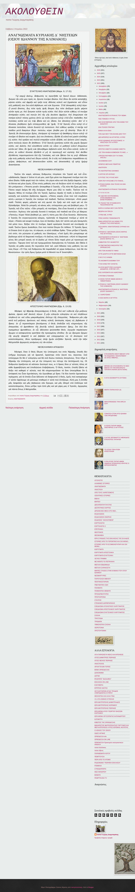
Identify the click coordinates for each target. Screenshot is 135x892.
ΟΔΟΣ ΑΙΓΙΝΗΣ (100, 733)
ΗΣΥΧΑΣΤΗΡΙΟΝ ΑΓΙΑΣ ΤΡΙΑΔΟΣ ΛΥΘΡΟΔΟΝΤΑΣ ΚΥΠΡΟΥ (106, 692)
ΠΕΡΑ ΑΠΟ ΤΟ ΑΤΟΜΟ (103, 760)
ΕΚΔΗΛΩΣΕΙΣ (99, 514)
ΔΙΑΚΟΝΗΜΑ (99, 673)
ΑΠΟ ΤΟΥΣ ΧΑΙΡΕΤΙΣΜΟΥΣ (104, 492)
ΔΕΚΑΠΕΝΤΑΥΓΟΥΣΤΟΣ (103, 505)
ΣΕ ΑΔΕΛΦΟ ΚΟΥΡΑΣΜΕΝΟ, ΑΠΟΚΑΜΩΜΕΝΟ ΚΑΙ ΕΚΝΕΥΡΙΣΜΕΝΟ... (108, 198)
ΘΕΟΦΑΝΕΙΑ (99, 535)
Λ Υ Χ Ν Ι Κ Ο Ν (103, 193)
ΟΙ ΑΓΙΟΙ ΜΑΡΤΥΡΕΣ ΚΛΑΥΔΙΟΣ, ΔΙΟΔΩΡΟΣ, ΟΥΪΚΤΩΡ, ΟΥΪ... (109, 268)
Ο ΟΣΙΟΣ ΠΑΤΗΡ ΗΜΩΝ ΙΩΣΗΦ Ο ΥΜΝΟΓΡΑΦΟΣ (110, 280)
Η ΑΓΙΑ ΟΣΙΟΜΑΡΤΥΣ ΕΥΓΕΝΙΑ (115, 378)
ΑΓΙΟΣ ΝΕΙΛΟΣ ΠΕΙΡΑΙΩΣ (104, 660)
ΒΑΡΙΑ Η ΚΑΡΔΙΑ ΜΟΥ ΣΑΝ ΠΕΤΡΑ (110, 208)
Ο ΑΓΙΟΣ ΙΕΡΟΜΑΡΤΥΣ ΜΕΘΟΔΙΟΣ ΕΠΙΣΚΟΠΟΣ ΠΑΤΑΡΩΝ (116, 438)
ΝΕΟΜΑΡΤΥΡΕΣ (100, 576)
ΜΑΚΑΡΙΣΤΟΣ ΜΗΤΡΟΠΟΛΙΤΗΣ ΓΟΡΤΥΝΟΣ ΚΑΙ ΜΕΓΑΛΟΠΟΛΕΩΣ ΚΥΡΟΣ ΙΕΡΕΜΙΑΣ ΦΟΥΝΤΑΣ (112, 726)
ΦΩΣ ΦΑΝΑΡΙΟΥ (100, 772)
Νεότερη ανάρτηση (14, 407)
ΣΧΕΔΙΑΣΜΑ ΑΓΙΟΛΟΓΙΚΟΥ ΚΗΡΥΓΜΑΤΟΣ (109, 606)
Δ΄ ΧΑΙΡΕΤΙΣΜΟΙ (104, 295)
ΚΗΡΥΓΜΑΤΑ (99, 549)
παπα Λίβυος (99, 750)
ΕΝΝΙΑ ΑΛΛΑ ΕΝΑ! (104, 130)
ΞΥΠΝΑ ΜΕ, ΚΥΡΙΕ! (105, 215)
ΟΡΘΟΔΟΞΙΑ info (101, 736)
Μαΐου (101, 109)
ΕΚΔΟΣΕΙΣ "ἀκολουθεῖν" (103, 679)
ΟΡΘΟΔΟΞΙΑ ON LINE (102, 739)
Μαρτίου (102, 302)
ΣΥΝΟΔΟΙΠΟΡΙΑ (100, 769)
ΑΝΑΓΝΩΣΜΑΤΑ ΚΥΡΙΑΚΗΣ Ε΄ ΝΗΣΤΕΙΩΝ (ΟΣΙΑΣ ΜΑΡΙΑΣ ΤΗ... (113, 238)
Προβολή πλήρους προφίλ (103, 838)
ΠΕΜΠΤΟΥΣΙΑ (100, 757)
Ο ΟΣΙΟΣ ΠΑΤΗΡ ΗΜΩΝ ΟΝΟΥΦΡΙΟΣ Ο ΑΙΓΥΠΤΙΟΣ (114, 426)
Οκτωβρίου (103, 93)
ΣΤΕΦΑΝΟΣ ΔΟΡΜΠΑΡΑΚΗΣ (105, 603)
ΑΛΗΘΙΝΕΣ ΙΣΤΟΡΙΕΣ (102, 483)
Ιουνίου (101, 106)
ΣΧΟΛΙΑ (97, 615)
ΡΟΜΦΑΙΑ (98, 766)
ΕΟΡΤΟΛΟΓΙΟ (100, 523)
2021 (99, 313)
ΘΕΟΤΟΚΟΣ (99, 532)
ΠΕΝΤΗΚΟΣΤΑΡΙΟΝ (102, 582)
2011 (99, 343)
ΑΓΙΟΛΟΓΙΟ (99, 480)
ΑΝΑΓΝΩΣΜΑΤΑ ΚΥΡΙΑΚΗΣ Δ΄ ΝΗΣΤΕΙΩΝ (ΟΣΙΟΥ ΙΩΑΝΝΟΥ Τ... (113, 290)
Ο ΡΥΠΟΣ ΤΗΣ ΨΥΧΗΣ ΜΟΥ (108, 177)
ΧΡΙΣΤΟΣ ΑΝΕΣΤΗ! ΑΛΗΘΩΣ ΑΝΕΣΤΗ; (112, 149)
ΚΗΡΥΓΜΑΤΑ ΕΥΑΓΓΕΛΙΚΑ (104, 555)
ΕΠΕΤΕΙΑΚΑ (99, 529)
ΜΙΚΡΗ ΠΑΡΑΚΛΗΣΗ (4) (112, 390)
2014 (99, 333)
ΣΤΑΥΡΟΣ (98, 600)
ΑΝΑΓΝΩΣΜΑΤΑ (19, 399)
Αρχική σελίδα (46, 407)
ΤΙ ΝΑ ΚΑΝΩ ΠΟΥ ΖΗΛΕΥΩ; (108, 264)
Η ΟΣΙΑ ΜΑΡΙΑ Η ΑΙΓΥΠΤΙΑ (107, 298)
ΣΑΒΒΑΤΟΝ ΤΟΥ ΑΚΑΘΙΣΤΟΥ (108, 242)
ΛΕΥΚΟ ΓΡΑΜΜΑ (101, 558)
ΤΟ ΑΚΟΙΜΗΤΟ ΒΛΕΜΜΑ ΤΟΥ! (109, 261)
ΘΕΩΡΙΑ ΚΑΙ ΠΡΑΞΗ (105, 211)
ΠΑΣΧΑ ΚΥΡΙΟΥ (104, 146)
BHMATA (98, 775)
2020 (99, 316)
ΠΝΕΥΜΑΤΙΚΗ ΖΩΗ (101, 585)
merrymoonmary (76, 887)
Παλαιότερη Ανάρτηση (79, 407)
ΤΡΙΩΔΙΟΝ (98, 621)
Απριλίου (102, 113)
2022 (99, 83)
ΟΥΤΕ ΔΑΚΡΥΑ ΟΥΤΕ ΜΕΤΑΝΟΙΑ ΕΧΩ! (112, 254)
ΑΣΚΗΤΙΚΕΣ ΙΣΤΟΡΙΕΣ (102, 495)
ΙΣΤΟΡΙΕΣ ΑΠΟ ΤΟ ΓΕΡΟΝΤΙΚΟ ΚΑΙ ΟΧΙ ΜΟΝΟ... (112, 541)
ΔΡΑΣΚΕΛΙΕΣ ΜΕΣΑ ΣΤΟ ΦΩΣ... (106, 511)
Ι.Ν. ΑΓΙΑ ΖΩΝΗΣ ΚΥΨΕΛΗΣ (104, 699)
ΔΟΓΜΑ (97, 676)
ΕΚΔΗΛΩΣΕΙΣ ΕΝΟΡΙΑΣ (103, 517)
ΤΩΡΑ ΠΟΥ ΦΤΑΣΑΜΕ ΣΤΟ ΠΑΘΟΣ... (111, 181)
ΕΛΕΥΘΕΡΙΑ (99, 685)
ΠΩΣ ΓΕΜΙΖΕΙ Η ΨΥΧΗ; (106, 119)
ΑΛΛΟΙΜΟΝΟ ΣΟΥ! (105, 161)
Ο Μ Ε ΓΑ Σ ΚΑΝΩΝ (105, 257)
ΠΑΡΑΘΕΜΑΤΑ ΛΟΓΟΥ (102, 753)
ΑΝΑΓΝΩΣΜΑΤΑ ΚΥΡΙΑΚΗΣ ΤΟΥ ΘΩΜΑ (112, 115)
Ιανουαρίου (103, 309)
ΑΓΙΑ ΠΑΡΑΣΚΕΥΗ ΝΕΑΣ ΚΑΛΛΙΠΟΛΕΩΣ (109, 654)
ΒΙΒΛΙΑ (97, 499)
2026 (99, 70)
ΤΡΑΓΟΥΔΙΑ (99, 618)
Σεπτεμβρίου (103, 96)
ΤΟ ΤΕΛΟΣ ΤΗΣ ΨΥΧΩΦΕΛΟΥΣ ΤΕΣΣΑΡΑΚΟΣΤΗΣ (109, 204)
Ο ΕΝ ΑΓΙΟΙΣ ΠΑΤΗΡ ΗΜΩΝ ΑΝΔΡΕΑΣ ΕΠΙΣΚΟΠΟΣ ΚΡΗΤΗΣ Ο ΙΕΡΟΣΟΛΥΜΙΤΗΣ (116, 463)
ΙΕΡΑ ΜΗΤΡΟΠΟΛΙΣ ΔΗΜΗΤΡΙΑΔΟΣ (107, 702)
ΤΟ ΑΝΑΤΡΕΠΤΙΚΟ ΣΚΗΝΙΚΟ (108, 171)
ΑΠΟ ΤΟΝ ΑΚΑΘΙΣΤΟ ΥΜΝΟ (108, 251)
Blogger (91, 887)
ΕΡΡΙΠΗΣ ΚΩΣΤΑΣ (101, 688)
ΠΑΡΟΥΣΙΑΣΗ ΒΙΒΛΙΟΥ (103, 579)
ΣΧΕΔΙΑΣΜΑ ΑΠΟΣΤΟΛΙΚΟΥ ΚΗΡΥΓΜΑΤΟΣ (110, 609)
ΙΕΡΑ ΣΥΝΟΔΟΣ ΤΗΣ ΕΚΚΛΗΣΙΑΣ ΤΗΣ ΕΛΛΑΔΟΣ (112, 538)
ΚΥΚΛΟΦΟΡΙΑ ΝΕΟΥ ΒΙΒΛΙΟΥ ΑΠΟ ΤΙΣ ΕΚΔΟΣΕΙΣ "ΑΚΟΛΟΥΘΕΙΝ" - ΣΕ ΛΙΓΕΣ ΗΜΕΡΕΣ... (116, 356)
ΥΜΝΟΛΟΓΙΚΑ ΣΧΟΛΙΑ (103, 624)
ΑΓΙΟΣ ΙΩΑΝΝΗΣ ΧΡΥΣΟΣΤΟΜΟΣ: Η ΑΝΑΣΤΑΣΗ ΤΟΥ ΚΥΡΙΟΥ (111, 141)
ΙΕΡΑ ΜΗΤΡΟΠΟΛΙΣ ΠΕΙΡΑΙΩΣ (105, 708)
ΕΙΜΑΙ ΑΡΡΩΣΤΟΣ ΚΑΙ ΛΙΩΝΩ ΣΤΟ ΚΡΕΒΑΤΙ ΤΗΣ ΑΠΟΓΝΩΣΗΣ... (110, 222)
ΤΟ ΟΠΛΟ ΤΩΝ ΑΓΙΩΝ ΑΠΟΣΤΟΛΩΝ (112, 450)
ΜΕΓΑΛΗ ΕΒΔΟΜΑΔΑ (102, 565)
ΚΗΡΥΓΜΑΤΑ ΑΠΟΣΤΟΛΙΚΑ (104, 552)
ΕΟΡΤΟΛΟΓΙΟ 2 (100, 526)
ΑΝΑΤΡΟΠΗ (102, 167)
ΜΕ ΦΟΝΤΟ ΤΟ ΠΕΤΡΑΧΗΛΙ (105, 561)
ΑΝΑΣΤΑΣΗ (99, 489)
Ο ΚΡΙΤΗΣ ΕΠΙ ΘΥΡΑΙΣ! (106, 174)
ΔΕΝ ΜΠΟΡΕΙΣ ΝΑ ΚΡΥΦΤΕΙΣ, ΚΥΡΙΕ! (111, 137)
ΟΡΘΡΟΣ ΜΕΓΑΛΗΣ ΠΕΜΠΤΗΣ (109, 164)
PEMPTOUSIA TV (101, 778)
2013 (99, 336)
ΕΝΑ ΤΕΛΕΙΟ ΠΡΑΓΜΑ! (106, 127)
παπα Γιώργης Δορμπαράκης (108, 834)
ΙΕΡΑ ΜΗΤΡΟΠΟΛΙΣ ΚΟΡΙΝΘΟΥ (106, 705)
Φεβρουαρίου (103, 305)
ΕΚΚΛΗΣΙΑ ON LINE (102, 682)
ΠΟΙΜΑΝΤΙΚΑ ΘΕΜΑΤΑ (103, 591)
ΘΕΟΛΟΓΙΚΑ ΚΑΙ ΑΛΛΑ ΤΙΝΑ (105, 696)
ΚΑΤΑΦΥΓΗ (98, 719)
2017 (99, 326)
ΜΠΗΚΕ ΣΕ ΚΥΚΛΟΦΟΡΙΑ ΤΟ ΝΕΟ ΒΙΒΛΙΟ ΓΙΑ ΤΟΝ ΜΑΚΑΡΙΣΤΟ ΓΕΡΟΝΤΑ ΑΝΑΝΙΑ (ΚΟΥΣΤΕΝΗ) (116, 368)
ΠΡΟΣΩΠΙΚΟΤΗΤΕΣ (102, 594)
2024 (99, 77)
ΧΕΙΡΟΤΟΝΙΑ (99, 628)
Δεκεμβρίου (103, 86)
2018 (99, 323)
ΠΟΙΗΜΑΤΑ (98, 588)
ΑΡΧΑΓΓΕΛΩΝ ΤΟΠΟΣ (102, 667)
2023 (99, 80)
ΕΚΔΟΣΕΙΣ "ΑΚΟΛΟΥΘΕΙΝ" (104, 520)
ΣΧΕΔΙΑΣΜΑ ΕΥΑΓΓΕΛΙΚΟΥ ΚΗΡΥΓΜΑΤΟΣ (110, 612)
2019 (99, 320)
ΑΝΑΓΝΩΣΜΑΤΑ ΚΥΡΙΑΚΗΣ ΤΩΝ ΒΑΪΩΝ (112, 189)
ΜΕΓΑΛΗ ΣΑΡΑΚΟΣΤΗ (102, 568)
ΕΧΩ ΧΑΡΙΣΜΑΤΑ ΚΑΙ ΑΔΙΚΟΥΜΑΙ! (110, 272)
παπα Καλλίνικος (100, 747)
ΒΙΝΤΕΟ (97, 502)
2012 (99, 339)
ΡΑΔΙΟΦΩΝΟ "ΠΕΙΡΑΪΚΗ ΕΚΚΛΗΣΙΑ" (108, 763)
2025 (99, 73)
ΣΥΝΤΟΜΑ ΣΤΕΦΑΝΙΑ (106, 276)
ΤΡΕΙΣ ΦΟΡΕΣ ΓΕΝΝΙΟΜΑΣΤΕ (109, 218)
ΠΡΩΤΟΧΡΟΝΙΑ (100, 597)
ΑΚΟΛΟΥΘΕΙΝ (34, 11)
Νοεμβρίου (103, 89)
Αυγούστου (103, 99)
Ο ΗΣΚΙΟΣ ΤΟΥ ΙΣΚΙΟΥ (103, 730)
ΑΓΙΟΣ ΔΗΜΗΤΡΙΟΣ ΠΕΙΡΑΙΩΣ (105, 657)
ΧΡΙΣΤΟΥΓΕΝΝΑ (100, 631)
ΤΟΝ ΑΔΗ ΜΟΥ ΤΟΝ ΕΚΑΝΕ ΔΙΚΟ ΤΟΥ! (112, 134)
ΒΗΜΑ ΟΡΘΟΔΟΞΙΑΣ (102, 670)
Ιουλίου (101, 103)
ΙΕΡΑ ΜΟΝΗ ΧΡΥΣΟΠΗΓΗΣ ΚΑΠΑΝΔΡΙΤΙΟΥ (110, 716)
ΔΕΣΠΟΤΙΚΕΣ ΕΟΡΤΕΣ (103, 508)
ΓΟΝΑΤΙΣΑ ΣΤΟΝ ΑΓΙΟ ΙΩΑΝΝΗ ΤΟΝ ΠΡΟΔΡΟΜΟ (115, 414)
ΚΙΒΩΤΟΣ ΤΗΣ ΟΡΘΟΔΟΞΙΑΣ (105, 722)
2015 (99, 330)
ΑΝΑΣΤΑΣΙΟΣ (99, 664)
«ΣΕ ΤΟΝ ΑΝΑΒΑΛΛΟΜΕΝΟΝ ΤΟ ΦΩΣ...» (113, 152)
